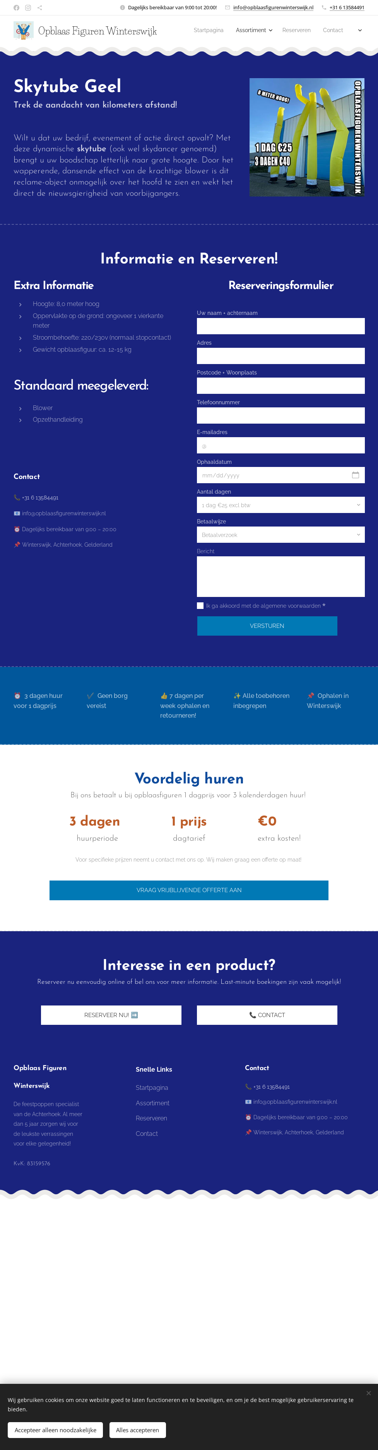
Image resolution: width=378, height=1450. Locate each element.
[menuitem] (304, 31)
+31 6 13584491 (347, 7)
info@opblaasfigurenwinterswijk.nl (273, 7)
